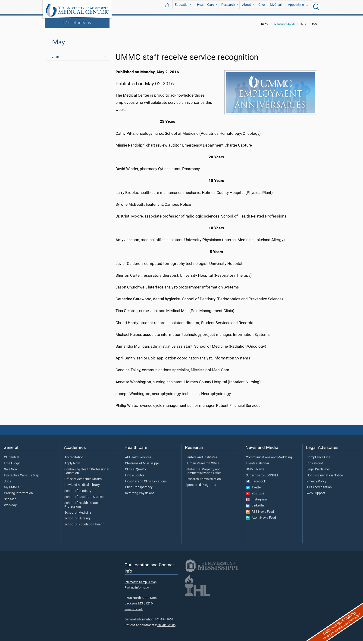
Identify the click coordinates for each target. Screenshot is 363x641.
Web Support (316, 490)
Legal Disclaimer (318, 467)
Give (261, 7)
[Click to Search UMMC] (316, 7)
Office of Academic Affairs (83, 476)
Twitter (254, 485)
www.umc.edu (134, 606)
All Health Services (138, 455)
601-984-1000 (164, 616)
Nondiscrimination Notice (325, 473)
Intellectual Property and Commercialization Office (203, 468)
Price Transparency (139, 484)
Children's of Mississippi (142, 461)
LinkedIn (255, 503)
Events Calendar (257, 461)
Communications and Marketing (269, 455)
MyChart (276, 7)
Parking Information (18, 490)
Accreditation (74, 455)
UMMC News (255, 467)
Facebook (256, 479)
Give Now (11, 467)
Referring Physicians (139, 490)
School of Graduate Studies (83, 494)
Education (182, 7)
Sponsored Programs (200, 482)
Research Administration (203, 476)
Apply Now (72, 461)
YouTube (255, 491)
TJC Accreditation (319, 484)
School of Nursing (77, 516)
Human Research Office (202, 461)
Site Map (10, 496)
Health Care (205, 7)
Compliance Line (318, 455)
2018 (55, 54)
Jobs (7, 479)
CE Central (11, 455)
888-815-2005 (166, 622)
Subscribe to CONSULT (262, 473)
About (246, 7)
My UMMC (11, 484)
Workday (10, 502)
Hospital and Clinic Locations (146, 479)
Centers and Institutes (201, 455)
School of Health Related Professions (82, 502)
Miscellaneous (77, 22)
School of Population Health (84, 522)
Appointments (298, 7)
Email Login (12, 461)
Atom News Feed (261, 515)
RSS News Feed (260, 509)
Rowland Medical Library (82, 482)
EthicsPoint (315, 461)
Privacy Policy (316, 479)
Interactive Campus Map (21, 473)
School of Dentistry (77, 488)
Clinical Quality (135, 467)
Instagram (256, 497)
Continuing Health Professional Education (86, 468)
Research (228, 7)
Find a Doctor (134, 473)
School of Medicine (77, 510)
